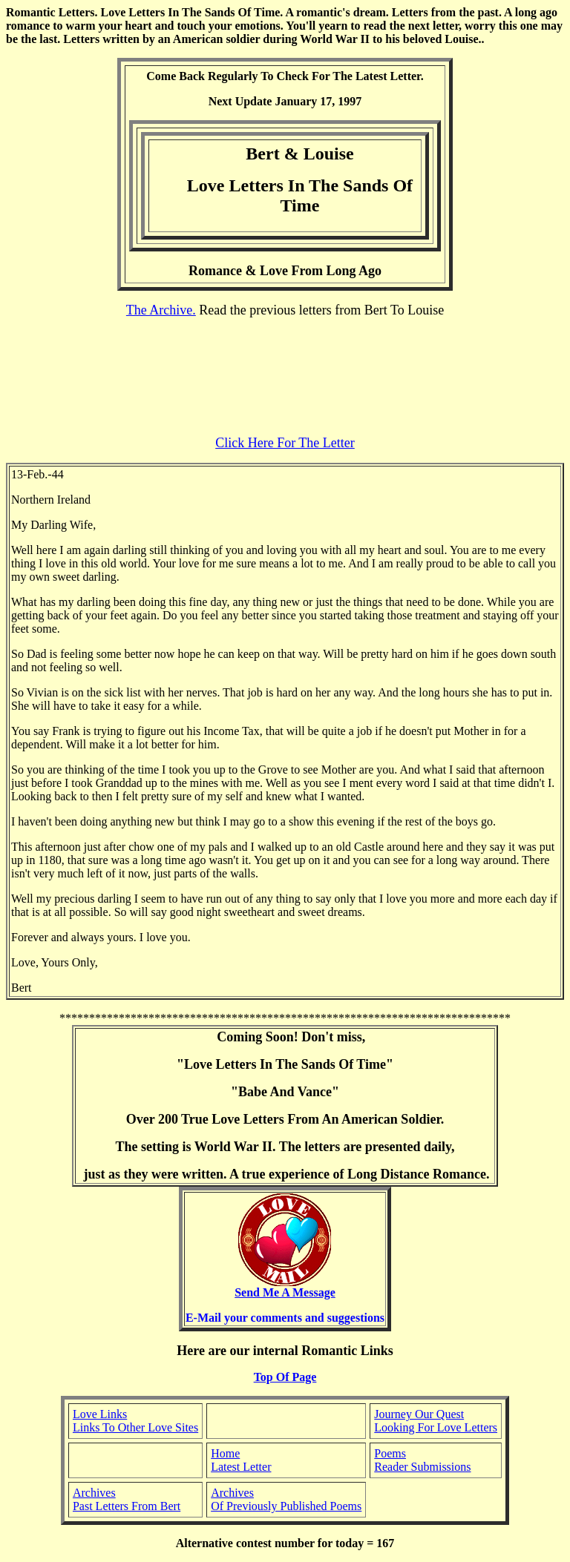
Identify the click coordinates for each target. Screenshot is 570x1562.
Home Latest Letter (241, 1460)
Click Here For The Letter (285, 442)
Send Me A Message (285, 1287)
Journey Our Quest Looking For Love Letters (435, 1421)
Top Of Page (285, 1377)
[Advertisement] (285, 376)
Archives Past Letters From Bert (126, 1499)
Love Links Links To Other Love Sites (135, 1421)
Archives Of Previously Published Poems (286, 1499)
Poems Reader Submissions (422, 1460)
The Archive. (161, 310)
